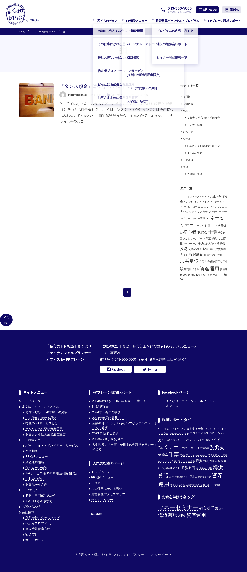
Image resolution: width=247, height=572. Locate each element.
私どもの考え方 (105, 20)
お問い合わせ (208, 9)
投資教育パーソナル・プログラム (175, 20)
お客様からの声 (36, 484)
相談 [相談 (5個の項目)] (193, 476)
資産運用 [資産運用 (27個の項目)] (209, 268)
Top (6, 319)
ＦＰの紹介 (29, 490)
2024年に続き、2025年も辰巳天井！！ (119, 401)
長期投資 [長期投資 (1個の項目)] (212, 274)
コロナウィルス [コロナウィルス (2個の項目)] (211, 206)
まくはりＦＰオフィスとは (40, 406)
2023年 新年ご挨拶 (105, 433)
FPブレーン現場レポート (222, 20)
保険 (185, 166)
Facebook (116, 369)
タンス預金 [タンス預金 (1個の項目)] (201, 211)
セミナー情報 (194, 124)
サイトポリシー (36, 540)
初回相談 (31, 451)
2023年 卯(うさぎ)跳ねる (109, 439)
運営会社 (232, 10)
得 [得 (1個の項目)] (218, 243)
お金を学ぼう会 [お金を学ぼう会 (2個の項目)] (193, 428)
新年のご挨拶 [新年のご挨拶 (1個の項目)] (214, 254)
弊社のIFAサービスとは (41, 423)
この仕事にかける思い (40, 417)
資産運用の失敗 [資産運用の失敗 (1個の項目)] (177, 485)
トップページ (31, 401)
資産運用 (188, 138)
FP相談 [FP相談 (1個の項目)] (188, 196)
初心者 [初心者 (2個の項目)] (204, 508)
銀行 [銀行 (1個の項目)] (203, 274)
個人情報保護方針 (37, 529)
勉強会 (187, 110)
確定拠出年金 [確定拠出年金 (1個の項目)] (191, 269)
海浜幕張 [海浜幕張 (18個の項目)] (189, 260)
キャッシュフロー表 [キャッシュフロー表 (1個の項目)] (179, 433)
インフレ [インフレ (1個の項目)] (189, 201)
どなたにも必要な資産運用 (44, 428)
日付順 (187, 96)
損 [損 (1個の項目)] (205, 254)
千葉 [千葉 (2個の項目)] (214, 508)
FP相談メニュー (134, 20)
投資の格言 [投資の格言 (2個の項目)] (195, 249)
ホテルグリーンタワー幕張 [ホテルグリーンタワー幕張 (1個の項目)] (197, 440)
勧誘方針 (31, 534)
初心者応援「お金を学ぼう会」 (131, 94)
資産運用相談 (34, 462)
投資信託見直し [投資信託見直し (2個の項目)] (171, 468)
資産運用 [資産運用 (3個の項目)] (196, 515)
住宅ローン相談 (36, 467)
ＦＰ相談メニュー (34, 440)
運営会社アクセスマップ (42, 517)
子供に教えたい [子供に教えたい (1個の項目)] (207, 243)
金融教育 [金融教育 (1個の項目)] (196, 274)
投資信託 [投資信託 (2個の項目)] (208, 249)
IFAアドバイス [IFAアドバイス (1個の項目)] (201, 196)
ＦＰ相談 (188, 160)
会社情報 (28, 512)
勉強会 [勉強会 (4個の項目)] (202, 232)
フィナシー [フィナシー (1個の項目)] (214, 211)
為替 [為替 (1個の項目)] (201, 261)
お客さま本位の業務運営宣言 (45, 434)
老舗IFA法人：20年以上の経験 (46, 412)
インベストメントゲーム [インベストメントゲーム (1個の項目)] (208, 201)
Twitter (149, 369)
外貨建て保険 (194, 173)
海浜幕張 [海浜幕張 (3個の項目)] (168, 515)
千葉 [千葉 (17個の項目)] (212, 232)
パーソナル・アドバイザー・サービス (51, 445)
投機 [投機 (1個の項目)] (222, 243)
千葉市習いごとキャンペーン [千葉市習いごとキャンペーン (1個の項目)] (193, 455)
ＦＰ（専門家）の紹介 (40, 495)
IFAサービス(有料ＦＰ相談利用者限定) (52, 473)
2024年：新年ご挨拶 (106, 412)
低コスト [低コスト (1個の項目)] (213, 225)
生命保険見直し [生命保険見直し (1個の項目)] (213, 261)
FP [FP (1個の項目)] (181, 196)
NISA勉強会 (100, 406)
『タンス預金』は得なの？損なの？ (97, 86)
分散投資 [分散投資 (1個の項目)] (204, 447)
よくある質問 (194, 152)
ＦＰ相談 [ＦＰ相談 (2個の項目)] (215, 485)
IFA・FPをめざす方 (38, 501)
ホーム (21, 32)
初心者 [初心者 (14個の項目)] (189, 232)
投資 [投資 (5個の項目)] (183, 249)
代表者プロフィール (39, 523)
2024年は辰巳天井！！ (108, 417)
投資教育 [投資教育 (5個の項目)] (196, 254)
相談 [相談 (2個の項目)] (182, 516)
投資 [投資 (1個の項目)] (221, 508)
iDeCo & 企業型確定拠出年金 (203, 145)
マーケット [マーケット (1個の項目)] (200, 225)
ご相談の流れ (34, 478)
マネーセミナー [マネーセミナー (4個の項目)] (178, 507)
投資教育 (188, 103)
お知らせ (188, 131)
